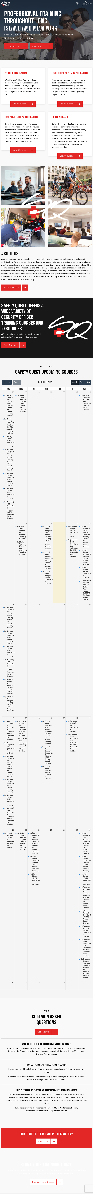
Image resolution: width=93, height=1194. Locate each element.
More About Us (15, 287)
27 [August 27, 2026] (64, 830)
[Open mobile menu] (87, 3)
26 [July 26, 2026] (13, 392)
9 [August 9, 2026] (13, 604)
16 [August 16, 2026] (13, 718)
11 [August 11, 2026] (39, 604)
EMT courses (40, 268)
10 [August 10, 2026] (26, 604)
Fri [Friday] (72, 389)
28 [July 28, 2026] (39, 392)
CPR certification (23, 268)
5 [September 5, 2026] (90, 982)
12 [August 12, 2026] (51, 604)
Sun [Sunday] (8, 389)
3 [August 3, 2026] (26, 523)
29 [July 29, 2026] (51, 392)
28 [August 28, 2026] (77, 830)
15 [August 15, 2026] (90, 604)
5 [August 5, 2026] (51, 523)
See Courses (14, 345)
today (16, 382)
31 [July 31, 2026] (77, 392)
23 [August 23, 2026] (13, 830)
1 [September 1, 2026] (39, 982)
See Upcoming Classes (46, 1182)
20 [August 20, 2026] (64, 718)
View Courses (23, 104)
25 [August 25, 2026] (39, 830)
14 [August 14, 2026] (77, 604)
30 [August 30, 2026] (13, 982)
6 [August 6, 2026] (64, 523)
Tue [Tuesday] (33, 389)
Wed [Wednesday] (46, 389)
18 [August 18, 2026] (39, 718)
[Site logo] (5, 3)
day (88, 382)
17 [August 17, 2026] (26, 718)
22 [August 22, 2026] (90, 718)
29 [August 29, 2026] (90, 830)
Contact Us (46, 1032)
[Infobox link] (77, 3)
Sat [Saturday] (84, 389)
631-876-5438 (41, 46)
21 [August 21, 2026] (77, 718)
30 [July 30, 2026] (64, 392)
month (74, 382)
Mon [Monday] (21, 389)
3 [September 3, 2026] (64, 982)
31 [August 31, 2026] (26, 982)
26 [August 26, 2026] (51, 830)
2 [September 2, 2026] (51, 982)
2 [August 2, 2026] (13, 523)
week (82, 382)
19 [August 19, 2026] (51, 718)
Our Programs (16, 46)
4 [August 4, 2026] (39, 523)
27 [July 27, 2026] (26, 392)
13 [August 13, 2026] (64, 604)
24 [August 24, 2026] (26, 830)
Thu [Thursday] (59, 389)
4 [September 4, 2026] (77, 982)
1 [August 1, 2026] (90, 392)
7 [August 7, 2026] (77, 523)
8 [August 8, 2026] (90, 523)
